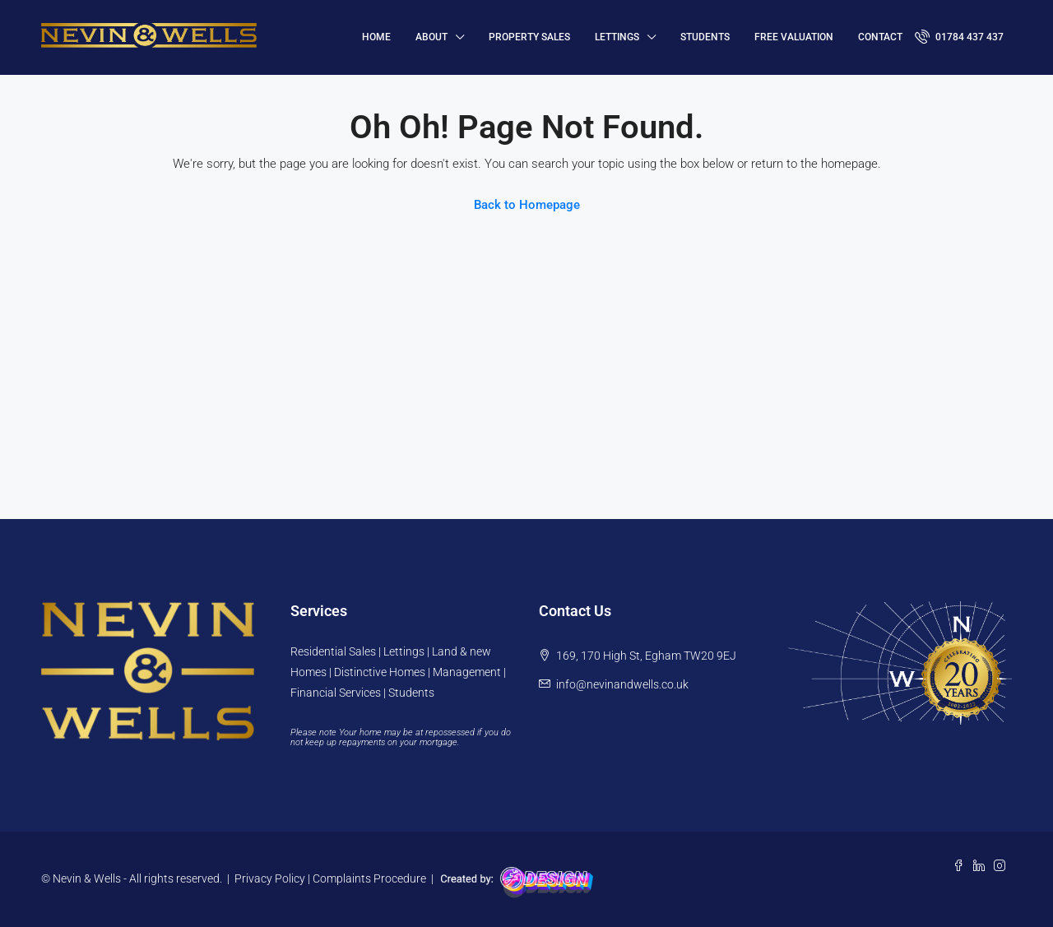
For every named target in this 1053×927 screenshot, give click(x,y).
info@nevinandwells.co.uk (622, 684)
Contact (880, 37)
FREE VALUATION (793, 37)
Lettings (617, 37)
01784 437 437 (959, 36)
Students (705, 37)
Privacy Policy (269, 878)
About (431, 37)
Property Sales (529, 37)
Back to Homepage (527, 204)
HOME (376, 37)
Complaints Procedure (369, 878)
